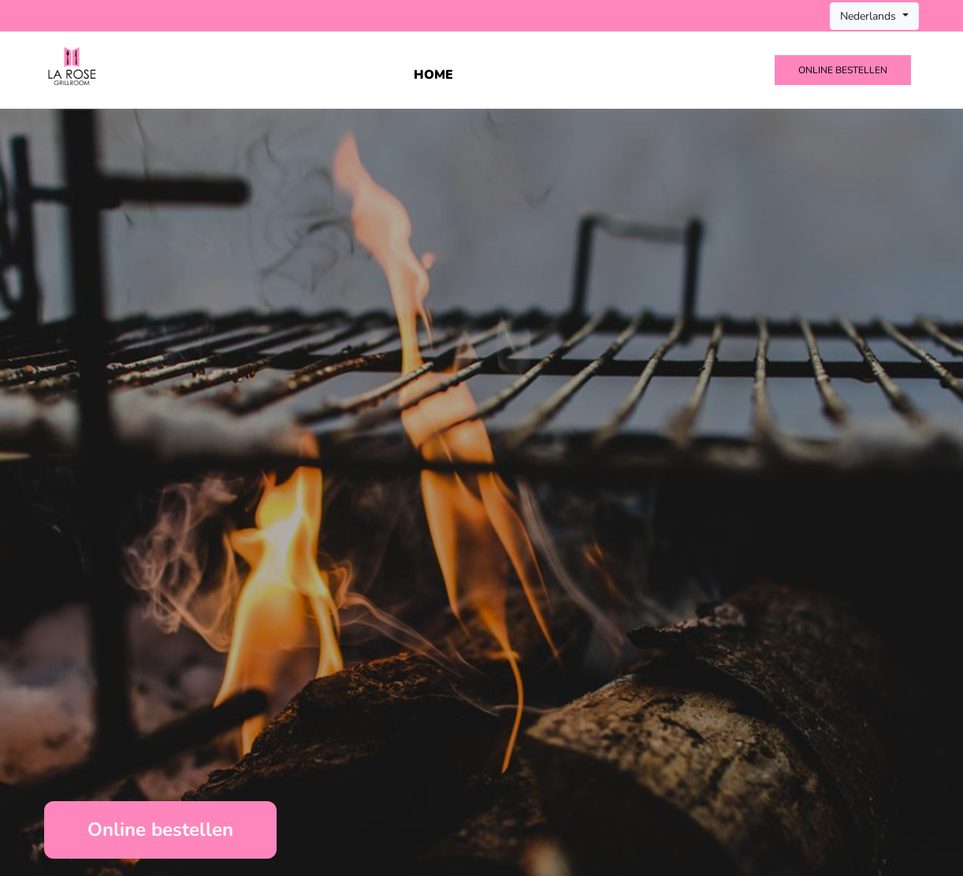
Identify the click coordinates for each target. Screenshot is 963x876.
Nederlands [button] (869, 16)
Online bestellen (842, 70)
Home (433, 75)
